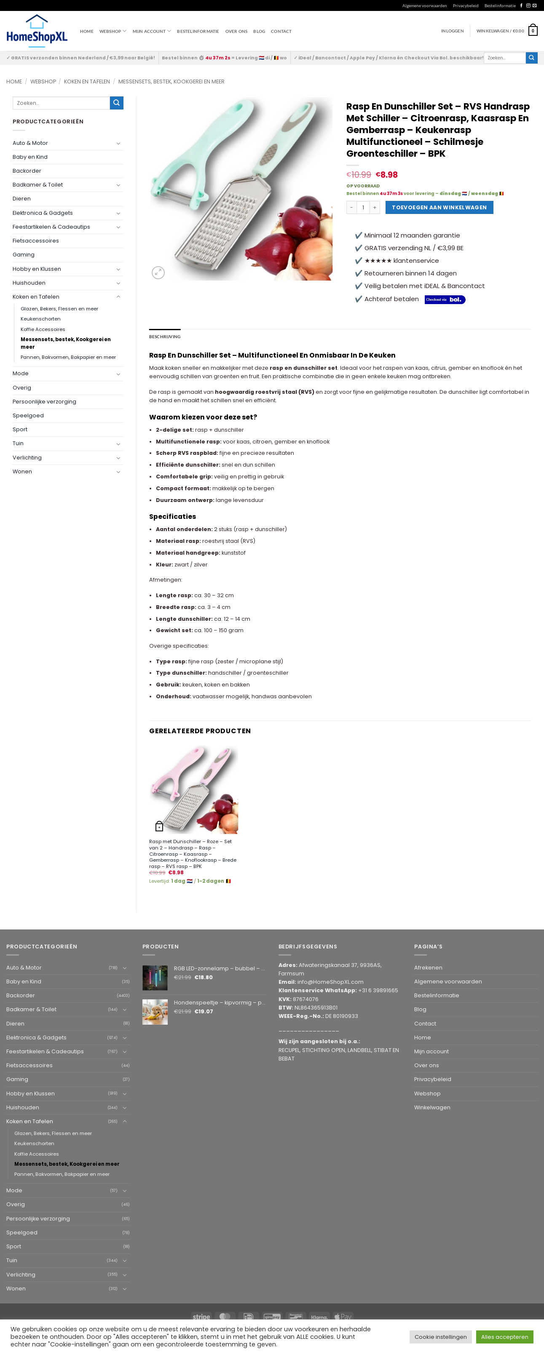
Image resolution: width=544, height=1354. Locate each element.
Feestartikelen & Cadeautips (51, 226)
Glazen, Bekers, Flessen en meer (59, 308)
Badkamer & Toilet (38, 184)
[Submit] (532, 58)
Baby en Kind (30, 156)
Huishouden (29, 282)
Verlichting (27, 457)
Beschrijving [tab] (164, 336)
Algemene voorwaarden (424, 5)
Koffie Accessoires (43, 329)
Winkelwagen (432, 1107)
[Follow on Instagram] (528, 5)
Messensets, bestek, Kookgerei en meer (171, 81)
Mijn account (152, 31)
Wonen (22, 471)
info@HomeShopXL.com (330, 981)
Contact (281, 31)
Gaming (24, 254)
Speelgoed (28, 415)
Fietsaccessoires (36, 240)
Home (87, 31)
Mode (21, 373)
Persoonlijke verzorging (44, 401)
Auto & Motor (30, 143)
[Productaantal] (363, 207)
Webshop (43, 81)
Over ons (236, 31)
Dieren (22, 198)
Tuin (18, 443)
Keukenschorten (41, 318)
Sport (20, 429)
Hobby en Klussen (37, 268)
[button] (507, 31)
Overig (22, 387)
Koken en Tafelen (87, 81)
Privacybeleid (466, 5)
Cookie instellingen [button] (441, 1337)
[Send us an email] (534, 5)
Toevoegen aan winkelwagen (439, 207)
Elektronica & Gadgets (43, 212)
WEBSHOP (113, 31)
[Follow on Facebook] (521, 5)
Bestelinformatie (500, 5)
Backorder (27, 170)
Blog (259, 31)
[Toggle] (118, 143)
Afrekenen (428, 967)
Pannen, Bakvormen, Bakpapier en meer (68, 357)
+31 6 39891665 (378, 990)
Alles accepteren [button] (504, 1337)
